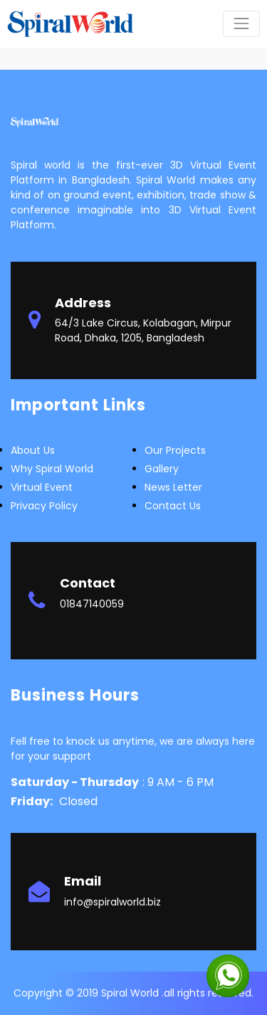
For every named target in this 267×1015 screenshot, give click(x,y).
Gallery (162, 469)
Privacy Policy (44, 506)
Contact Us (173, 506)
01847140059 (92, 604)
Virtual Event (42, 487)
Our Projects (175, 450)
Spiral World (131, 993)
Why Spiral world (52, 469)
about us (33, 450)
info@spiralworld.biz (112, 902)
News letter (173, 487)
